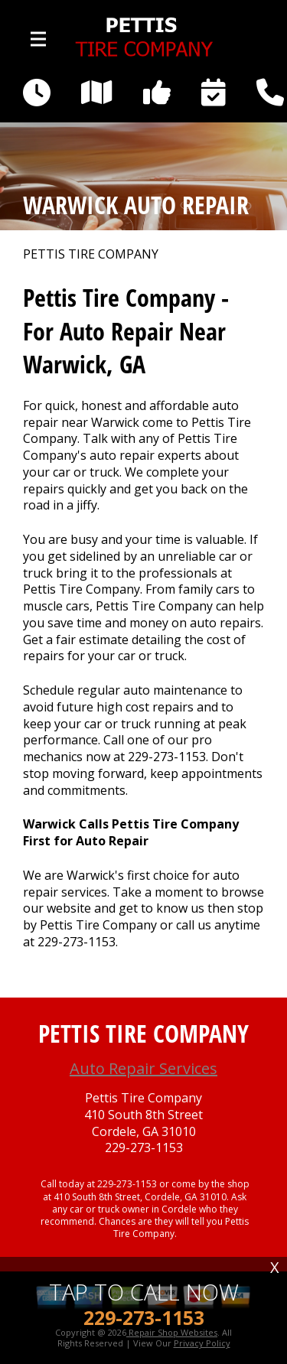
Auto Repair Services (143, 1068)
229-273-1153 (167, 756)
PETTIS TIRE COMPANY (90, 254)
